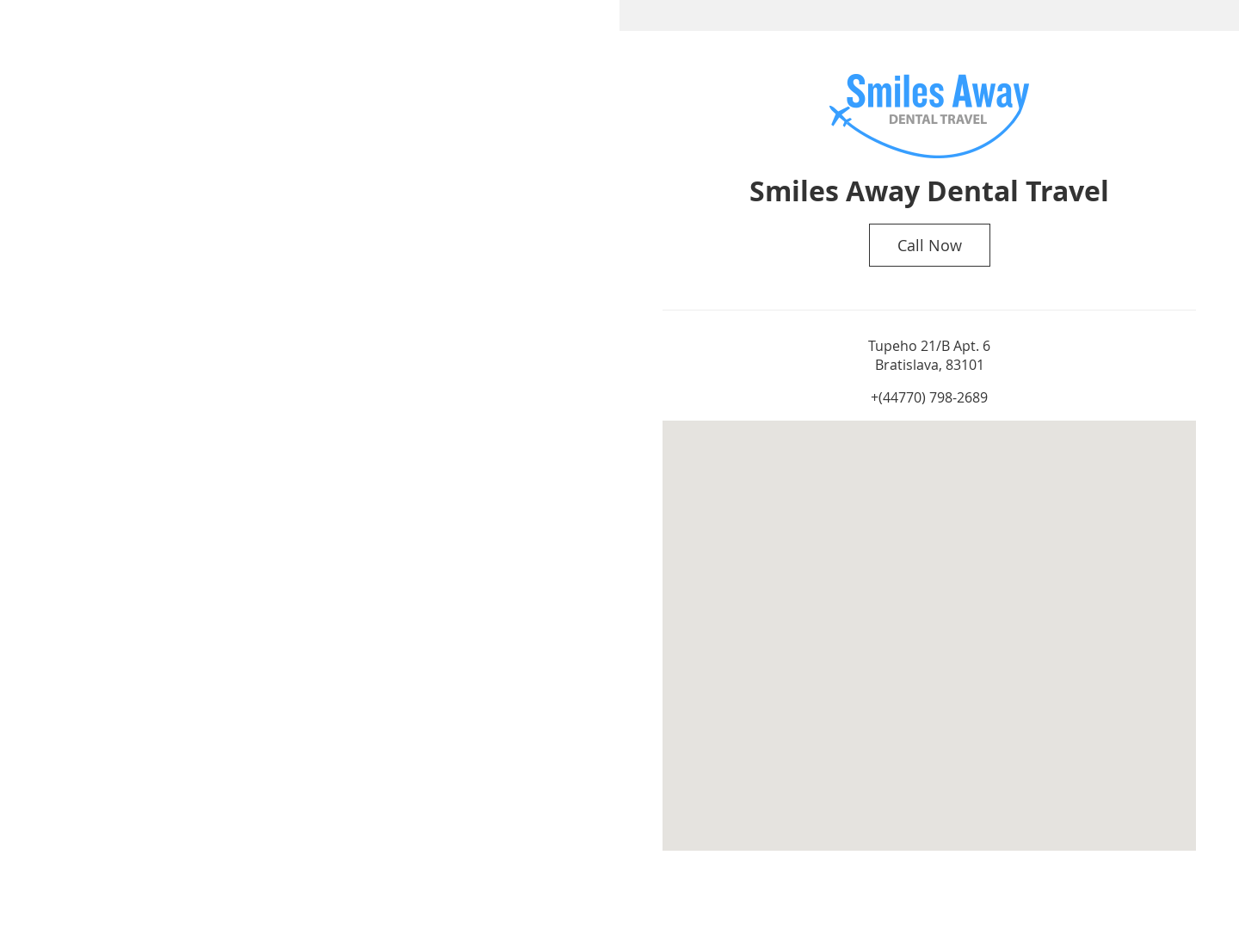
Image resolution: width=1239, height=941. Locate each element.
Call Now (929, 245)
